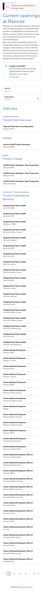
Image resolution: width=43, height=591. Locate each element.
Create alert (14, 77)
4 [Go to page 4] (25, 573)
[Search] (21, 91)
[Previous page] (4, 574)
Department (9, 97)
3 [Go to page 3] (20, 573)
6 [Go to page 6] (34, 573)
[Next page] (38, 574)
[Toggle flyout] (38, 98)
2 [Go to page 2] (14, 573)
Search (7, 88)
